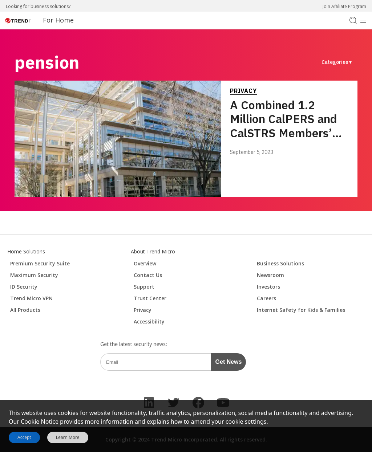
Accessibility (149, 321)
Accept (24, 437)
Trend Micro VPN (31, 298)
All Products (25, 309)
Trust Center (150, 298)
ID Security (23, 286)
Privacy (243, 90)
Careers (266, 298)
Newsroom (270, 275)
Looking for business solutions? (38, 6)
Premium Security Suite (40, 263)
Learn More (68, 437)
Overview (145, 263)
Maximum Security (34, 275)
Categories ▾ (337, 62)
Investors (268, 286)
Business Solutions (280, 263)
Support (144, 286)
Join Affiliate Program (344, 6)
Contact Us (148, 275)
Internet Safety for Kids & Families (301, 309)
